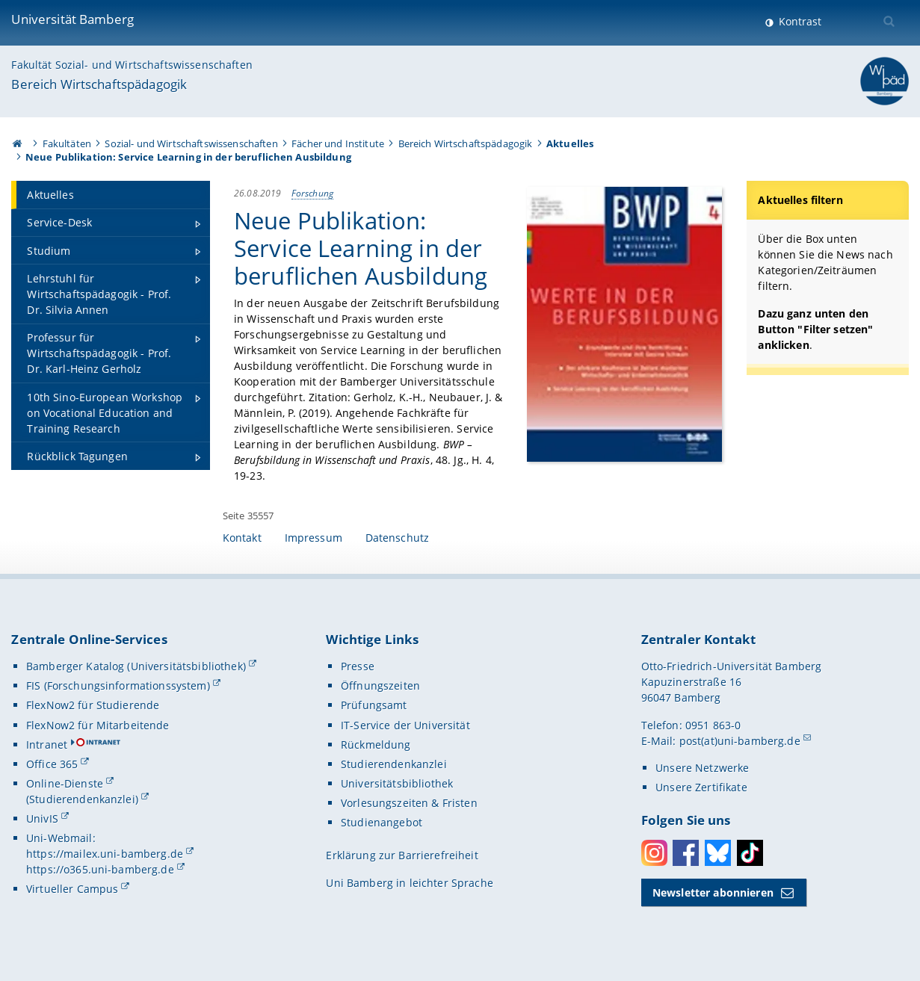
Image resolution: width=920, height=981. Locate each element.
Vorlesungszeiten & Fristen (409, 803)
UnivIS (42, 818)
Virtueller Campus (72, 889)
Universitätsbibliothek (397, 783)
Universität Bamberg (72, 19)
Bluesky (718, 853)
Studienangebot (381, 822)
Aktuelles (569, 143)
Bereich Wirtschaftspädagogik (99, 84)
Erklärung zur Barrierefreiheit (402, 855)
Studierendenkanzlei (394, 764)
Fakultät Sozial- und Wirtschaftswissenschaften (131, 65)
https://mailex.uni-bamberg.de (104, 854)
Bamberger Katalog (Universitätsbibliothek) (136, 666)
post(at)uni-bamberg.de (739, 741)
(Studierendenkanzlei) (82, 799)
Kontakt (242, 537)
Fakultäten (67, 143)
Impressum (313, 537)
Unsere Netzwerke (702, 768)
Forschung (312, 193)
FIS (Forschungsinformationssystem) (118, 685)
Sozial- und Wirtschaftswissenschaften (191, 143)
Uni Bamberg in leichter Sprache (409, 883)
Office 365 (52, 764)
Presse (357, 666)
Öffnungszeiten (380, 685)
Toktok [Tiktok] (750, 853)
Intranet (46, 744)
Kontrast (798, 21)
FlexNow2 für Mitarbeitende (98, 725)
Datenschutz (397, 537)
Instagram (654, 853)
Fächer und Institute (337, 143)
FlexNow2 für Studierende (92, 705)
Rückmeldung (376, 744)
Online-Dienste (64, 783)
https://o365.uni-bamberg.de (100, 869)
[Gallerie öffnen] (624, 323)
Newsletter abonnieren (713, 892)
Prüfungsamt (374, 705)
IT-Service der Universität (405, 725)
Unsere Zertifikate (701, 787)
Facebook (686, 853)
